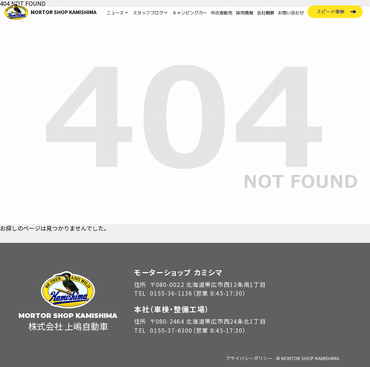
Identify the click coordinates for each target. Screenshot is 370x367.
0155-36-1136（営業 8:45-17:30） (198, 293)
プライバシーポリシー (248, 358)
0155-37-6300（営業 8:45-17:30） (198, 330)
